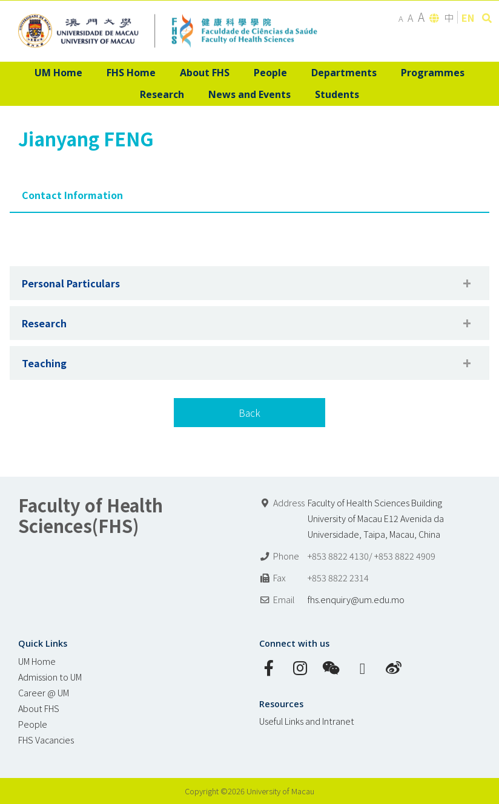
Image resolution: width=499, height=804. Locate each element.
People (32, 723)
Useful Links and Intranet (306, 720)
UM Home (37, 661)
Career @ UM (43, 692)
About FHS (38, 708)
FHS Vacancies (46, 739)
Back (249, 412)
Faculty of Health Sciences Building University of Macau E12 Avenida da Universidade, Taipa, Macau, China (376, 518)
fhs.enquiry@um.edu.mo (356, 599)
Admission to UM (50, 676)
